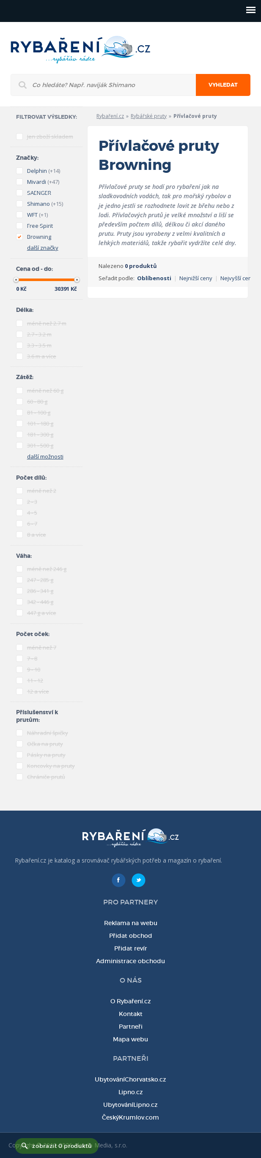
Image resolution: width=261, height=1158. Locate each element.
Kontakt (131, 1014)
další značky (42, 247)
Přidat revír (130, 948)
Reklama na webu (130, 923)
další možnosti (45, 456)
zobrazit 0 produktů (61, 1146)
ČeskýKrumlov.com (130, 1117)
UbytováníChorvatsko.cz (130, 1079)
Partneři (131, 1026)
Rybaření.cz (110, 116)
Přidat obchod (130, 936)
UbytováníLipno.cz (130, 1105)
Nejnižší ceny (195, 278)
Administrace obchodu (130, 961)
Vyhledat (223, 85)
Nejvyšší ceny (237, 278)
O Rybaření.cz (130, 1001)
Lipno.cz (130, 1092)
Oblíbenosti (154, 278)
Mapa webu (130, 1039)
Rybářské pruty (149, 116)
